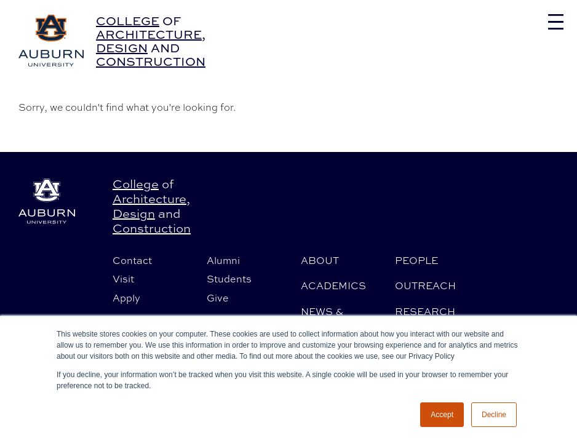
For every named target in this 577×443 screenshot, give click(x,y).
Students (229, 278)
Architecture (149, 34)
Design (122, 47)
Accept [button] (442, 414)
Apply (126, 297)
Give (218, 297)
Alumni (223, 260)
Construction (150, 61)
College (127, 20)
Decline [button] (494, 414)
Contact (132, 260)
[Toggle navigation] (556, 22)
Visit (123, 278)
